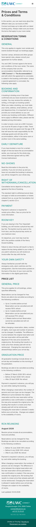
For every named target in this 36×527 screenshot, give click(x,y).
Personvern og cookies (18, 524)
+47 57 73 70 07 (18, 511)
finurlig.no (25, 522)
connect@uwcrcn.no (17, 509)
